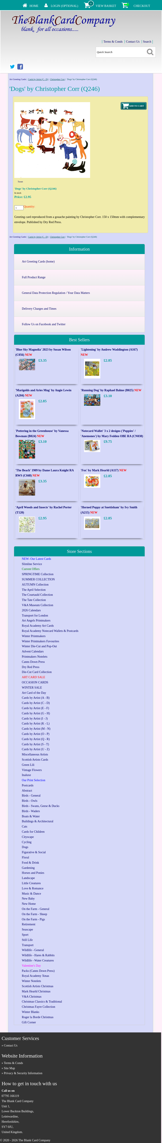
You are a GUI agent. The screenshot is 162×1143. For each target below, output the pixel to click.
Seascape (27, 929)
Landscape (28, 878)
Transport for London (35, 615)
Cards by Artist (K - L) (36, 723)
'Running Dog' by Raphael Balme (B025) (111, 390)
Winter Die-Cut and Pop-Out (39, 646)
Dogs (25, 847)
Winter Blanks (30, 1012)
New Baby (28, 898)
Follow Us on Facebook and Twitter (43, 324)
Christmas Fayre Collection (38, 1006)
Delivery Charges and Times (39, 308)
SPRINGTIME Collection (37, 574)
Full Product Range (33, 277)
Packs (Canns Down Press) (38, 970)
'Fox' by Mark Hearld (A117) (104, 470)
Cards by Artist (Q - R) (36, 739)
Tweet (20, 181)
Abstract (27, 790)
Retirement (28, 924)
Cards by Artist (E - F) (35, 708)
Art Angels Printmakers (36, 620)
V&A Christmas (32, 996)
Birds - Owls (29, 800)
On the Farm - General (35, 909)
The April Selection (34, 589)
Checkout (142, 6)
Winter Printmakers (33, 636)
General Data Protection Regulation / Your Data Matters (56, 293)
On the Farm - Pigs (33, 919)
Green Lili (28, 764)
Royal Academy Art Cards (38, 625)
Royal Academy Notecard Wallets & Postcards (50, 631)
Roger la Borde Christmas (37, 1017)
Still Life (27, 940)
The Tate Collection (34, 600)
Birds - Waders (31, 811)
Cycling (26, 842)
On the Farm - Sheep (34, 914)
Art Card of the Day (34, 692)
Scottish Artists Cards (35, 759)
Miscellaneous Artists (35, 754)
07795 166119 (10, 1096)
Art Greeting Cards (17, 79)
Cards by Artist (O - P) (35, 734)
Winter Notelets (31, 981)
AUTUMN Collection (35, 584)
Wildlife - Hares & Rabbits (38, 955)
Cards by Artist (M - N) (36, 728)
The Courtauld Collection (37, 594)
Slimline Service (32, 564)
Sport (25, 934)
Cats (24, 826)
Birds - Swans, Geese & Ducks (40, 806)
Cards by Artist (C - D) (38, 79)
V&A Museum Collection (37, 605)
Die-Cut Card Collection (37, 672)
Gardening (28, 867)
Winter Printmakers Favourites (40, 641)
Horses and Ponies (33, 872)
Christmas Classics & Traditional (42, 1001)
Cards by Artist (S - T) (35, 744)
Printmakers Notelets (34, 656)
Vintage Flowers (32, 770)
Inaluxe (26, 775)
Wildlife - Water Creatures (38, 960)
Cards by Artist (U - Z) (36, 749)
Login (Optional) (64, 6)
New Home (29, 903)
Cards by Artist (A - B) (36, 697)
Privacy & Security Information (23, 1073)
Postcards (28, 785)
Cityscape (28, 837)
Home (33, 6)
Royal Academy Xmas (35, 975)
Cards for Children (33, 831)
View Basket (106, 6)
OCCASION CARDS (35, 682)
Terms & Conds (113, 41)
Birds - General (31, 795)
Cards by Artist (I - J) (35, 718)
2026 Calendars (31, 610)
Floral (25, 857)
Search (147, 41)
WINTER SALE (32, 687)
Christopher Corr (57, 79)
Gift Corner (29, 1022)
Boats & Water (31, 816)
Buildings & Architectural (37, 821)
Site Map (9, 1068)
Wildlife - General (33, 950)
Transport (28, 945)
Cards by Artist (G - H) (36, 713)
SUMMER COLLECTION (38, 579)
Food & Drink (30, 862)
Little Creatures (31, 883)
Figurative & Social (34, 852)
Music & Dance (31, 893)
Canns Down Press (33, 661)
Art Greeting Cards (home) (38, 261)
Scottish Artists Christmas (37, 986)
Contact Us (133, 41)
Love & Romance (33, 888)
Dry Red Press (30, 667)
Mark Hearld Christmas (36, 991)
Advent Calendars (33, 651)
